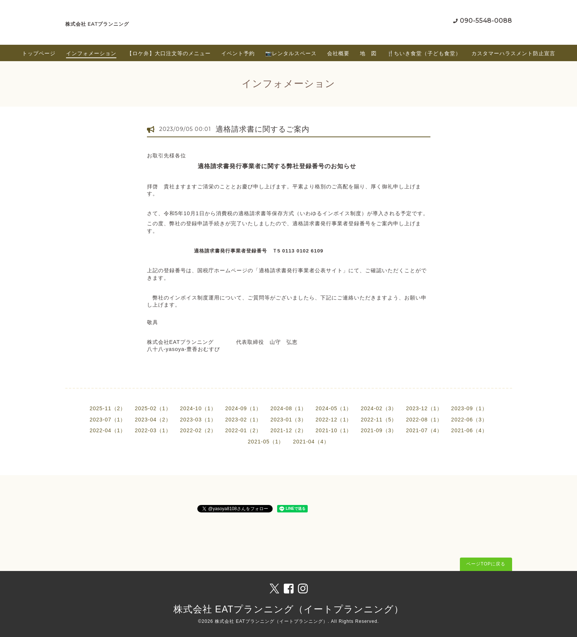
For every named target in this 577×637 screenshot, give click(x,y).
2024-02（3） (379, 408)
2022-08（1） (424, 420)
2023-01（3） (288, 420)
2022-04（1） (108, 430)
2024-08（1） (288, 408)
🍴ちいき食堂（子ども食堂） (424, 53)
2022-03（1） (153, 430)
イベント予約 (238, 53)
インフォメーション (91, 53)
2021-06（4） (469, 430)
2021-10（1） (334, 430)
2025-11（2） (108, 408)
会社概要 (338, 53)
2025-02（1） (153, 408)
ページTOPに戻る (485, 564)
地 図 (368, 53)
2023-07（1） (108, 420)
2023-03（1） (198, 420)
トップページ (39, 53)
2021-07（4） (424, 430)
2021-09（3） (379, 430)
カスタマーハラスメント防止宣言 (513, 53)
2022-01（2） (243, 430)
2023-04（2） (153, 420)
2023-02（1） (243, 420)
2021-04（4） (311, 442)
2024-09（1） (243, 408)
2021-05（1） (266, 442)
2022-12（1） (334, 420)
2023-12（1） (424, 408)
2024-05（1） (334, 408)
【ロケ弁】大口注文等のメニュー (169, 53)
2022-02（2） (198, 430)
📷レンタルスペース (291, 53)
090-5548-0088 (486, 20)
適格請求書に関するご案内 (263, 129)
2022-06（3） (469, 420)
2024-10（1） (198, 408)
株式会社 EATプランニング (97, 24)
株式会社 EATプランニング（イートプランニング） (288, 609)
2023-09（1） (469, 408)
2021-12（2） (288, 430)
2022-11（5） (379, 420)
